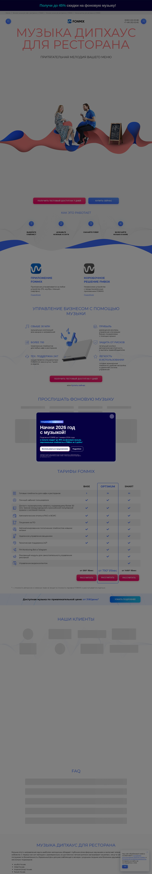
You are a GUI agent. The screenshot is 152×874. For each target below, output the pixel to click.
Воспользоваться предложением (55, 449)
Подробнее (76, 449)
